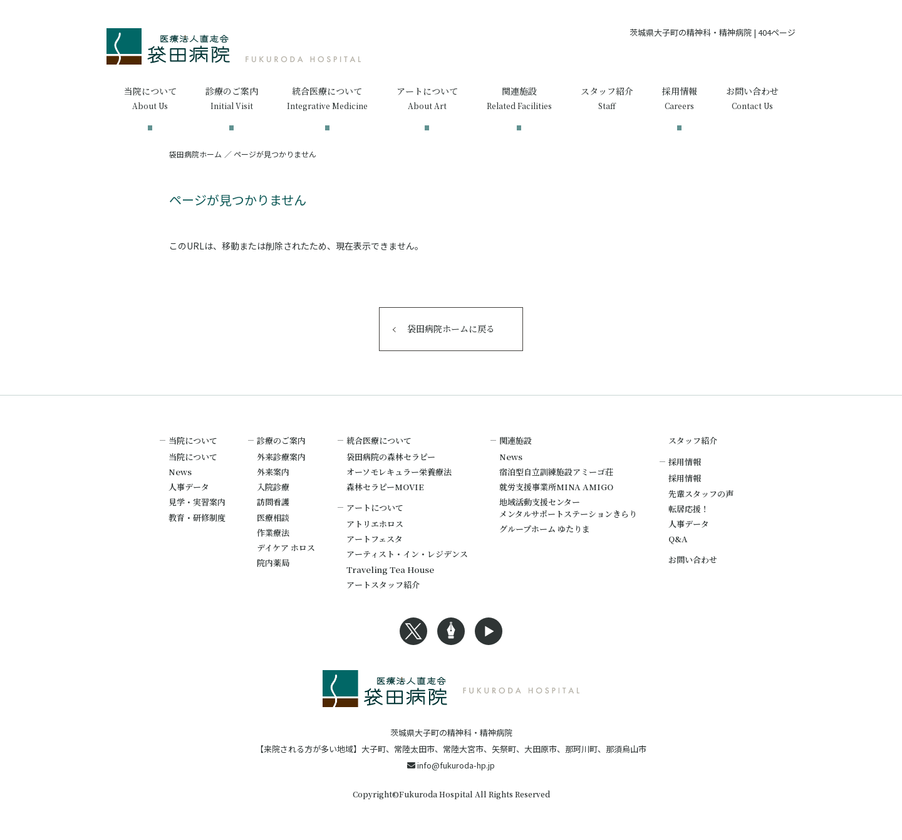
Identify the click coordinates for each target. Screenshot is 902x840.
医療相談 (273, 517)
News (180, 472)
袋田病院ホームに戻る (451, 328)
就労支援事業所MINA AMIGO (556, 487)
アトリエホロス (374, 524)
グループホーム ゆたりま (544, 529)
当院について (192, 457)
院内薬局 (273, 563)
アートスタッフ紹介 (383, 585)
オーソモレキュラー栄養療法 (399, 472)
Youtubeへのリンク (488, 631)
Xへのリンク (413, 631)
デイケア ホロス (286, 548)
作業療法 (273, 532)
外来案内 (273, 472)
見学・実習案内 (197, 502)
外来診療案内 (281, 457)
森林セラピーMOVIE (385, 487)
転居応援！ (688, 509)
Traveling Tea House (390, 569)
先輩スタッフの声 (701, 494)
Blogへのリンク (451, 631)
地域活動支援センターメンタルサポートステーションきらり (568, 507)
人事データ (188, 487)
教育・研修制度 (197, 517)
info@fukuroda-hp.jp (451, 765)
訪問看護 (273, 502)
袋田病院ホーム (195, 154)
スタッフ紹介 (692, 440)
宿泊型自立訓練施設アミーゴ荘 (556, 472)
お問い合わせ (692, 559)
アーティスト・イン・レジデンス (407, 554)
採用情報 (684, 478)
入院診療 (273, 487)
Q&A (678, 539)
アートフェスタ (374, 539)
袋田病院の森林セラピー (390, 457)
